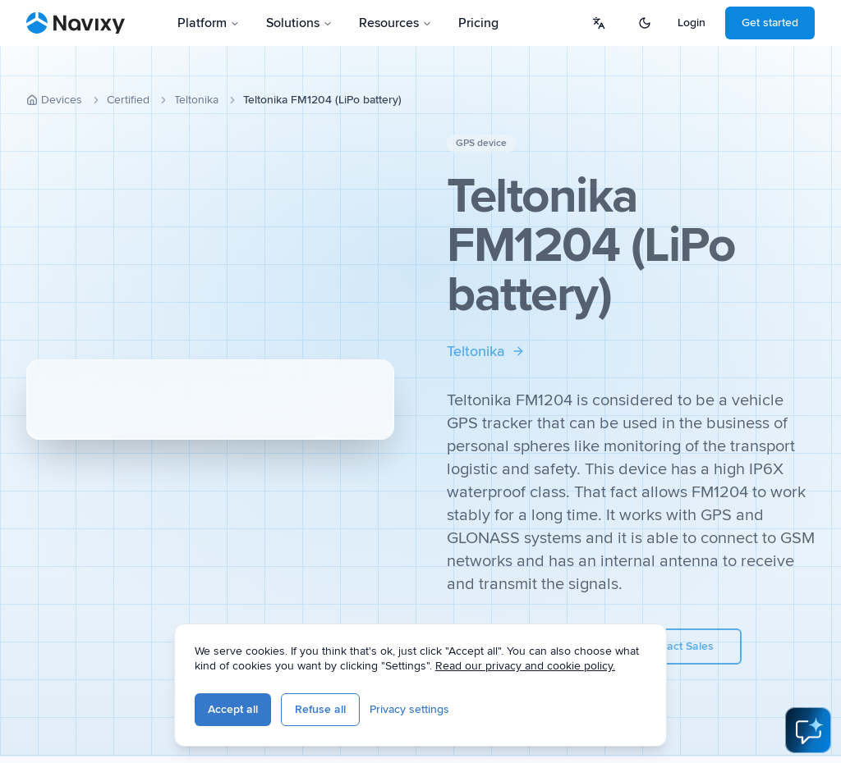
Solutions (299, 23)
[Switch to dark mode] (645, 23)
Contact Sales (678, 646)
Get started (770, 23)
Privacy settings (409, 709)
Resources (395, 23)
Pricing (478, 23)
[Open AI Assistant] (808, 730)
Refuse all (320, 709)
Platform (208, 23)
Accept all (233, 709)
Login (691, 23)
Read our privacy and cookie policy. (525, 666)
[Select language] (599, 23)
